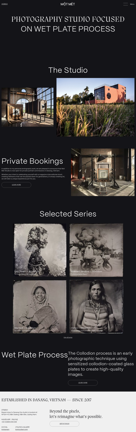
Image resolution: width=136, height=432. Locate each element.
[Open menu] (128, 4)
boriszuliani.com (21, 429)
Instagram (5, 429)
